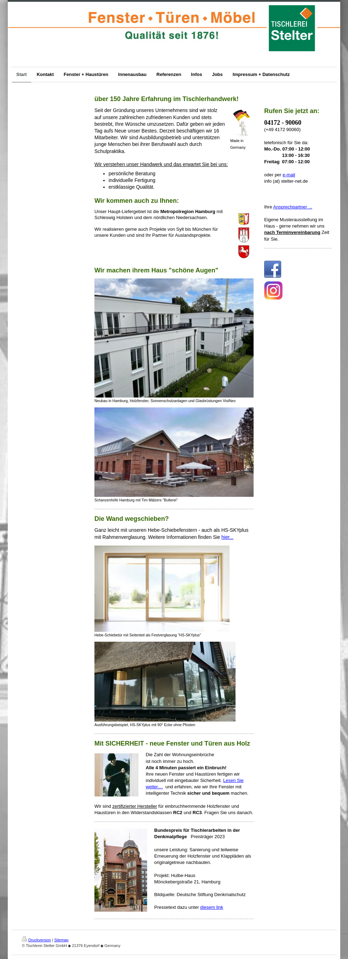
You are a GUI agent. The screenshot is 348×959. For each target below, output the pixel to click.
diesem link (211, 907)
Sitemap (61, 940)
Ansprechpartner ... (292, 207)
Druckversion (36, 940)
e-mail (289, 174)
